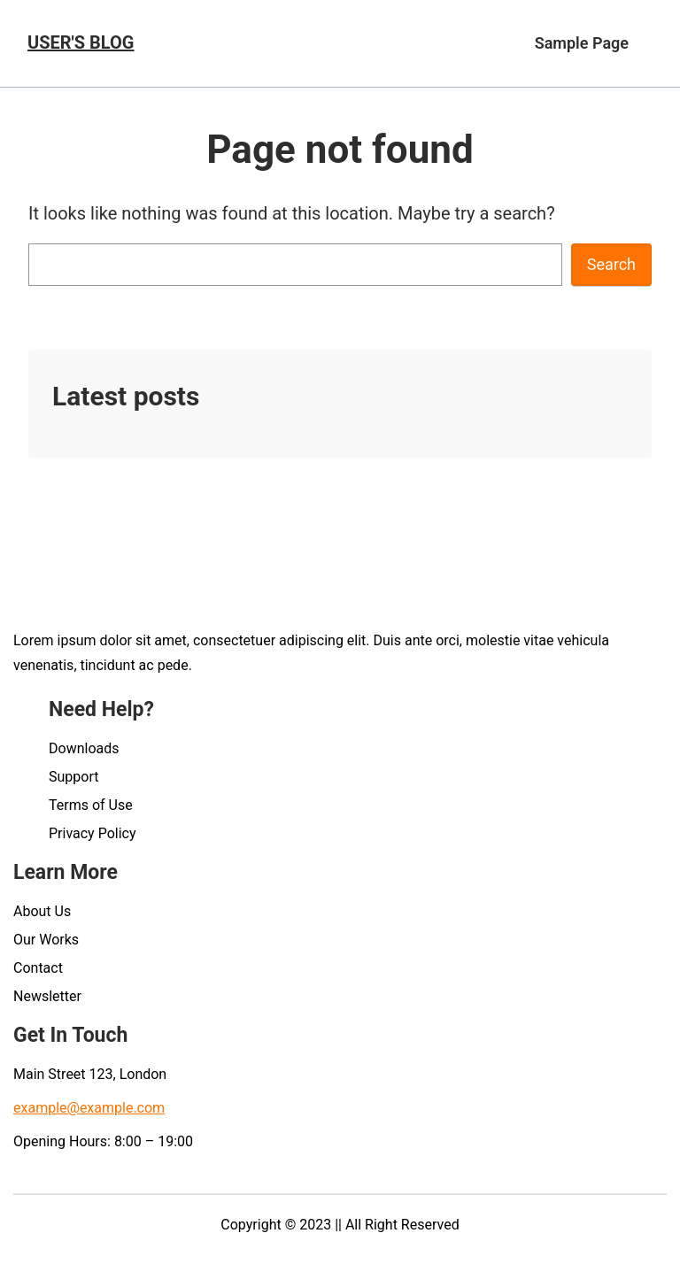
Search (611, 264)
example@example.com (89, 1107)
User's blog (80, 42)
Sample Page (582, 43)
